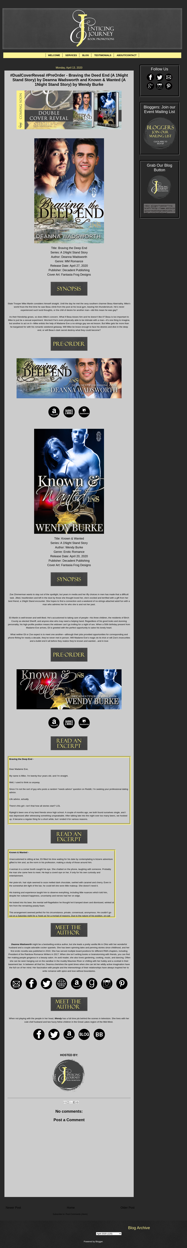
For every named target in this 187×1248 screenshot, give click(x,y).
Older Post (128, 1207)
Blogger (99, 1241)
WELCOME (54, 55)
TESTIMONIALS (102, 55)
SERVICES (71, 55)
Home (71, 1207)
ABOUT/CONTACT (126, 55)
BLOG (85, 55)
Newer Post (13, 1207)
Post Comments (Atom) (77, 1214)
